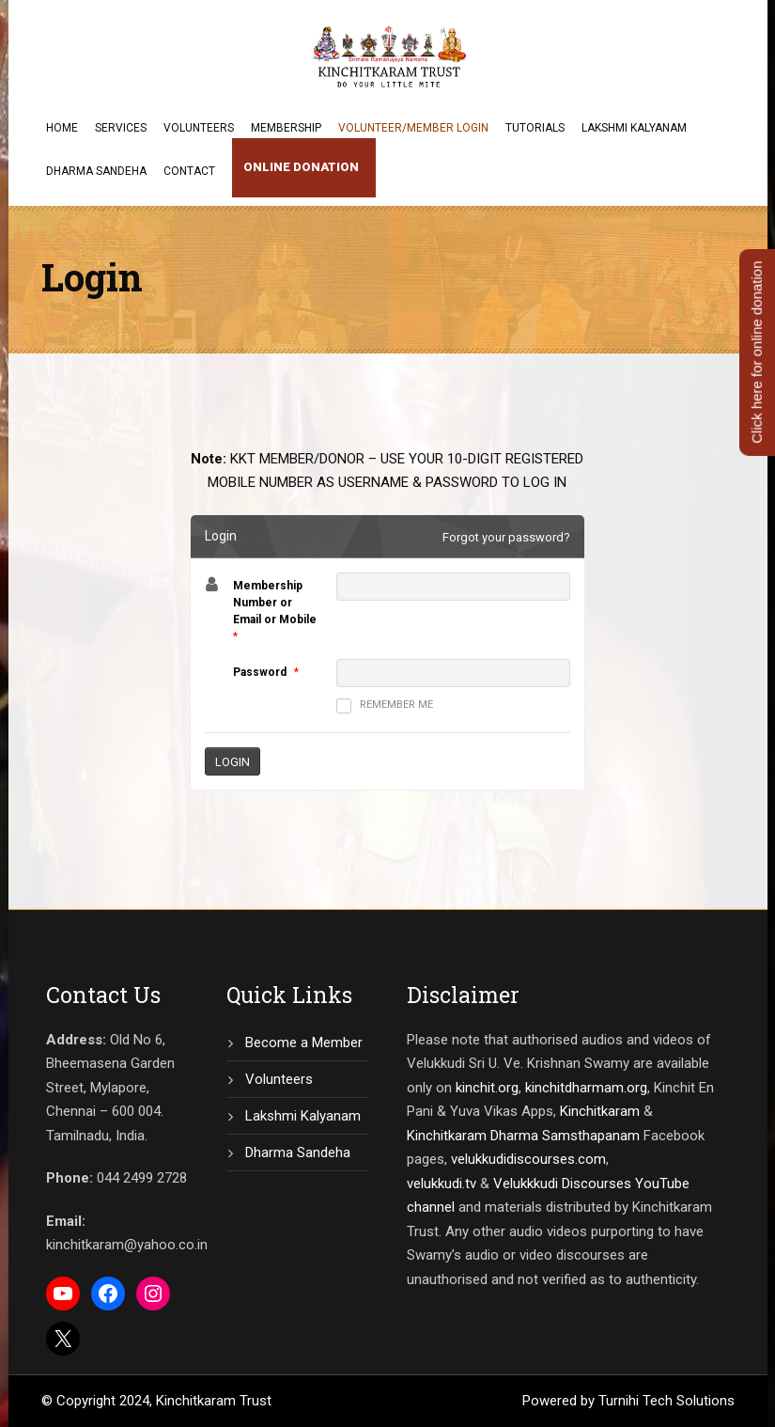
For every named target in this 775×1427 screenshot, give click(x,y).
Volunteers (198, 127)
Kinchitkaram (600, 1111)
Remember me (384, 706)
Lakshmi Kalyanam (634, 127)
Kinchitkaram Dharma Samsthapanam (523, 1135)
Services (121, 127)
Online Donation (301, 167)
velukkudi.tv (441, 1183)
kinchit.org (487, 1087)
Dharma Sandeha (96, 171)
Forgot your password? (506, 537)
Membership (286, 127)
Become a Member (304, 1042)
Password (260, 672)
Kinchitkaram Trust (213, 1400)
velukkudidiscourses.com (528, 1159)
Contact (189, 171)
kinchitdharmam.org (586, 1087)
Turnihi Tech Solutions (666, 1400)
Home (62, 127)
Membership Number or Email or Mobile (275, 602)
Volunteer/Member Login (413, 127)
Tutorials (535, 127)
